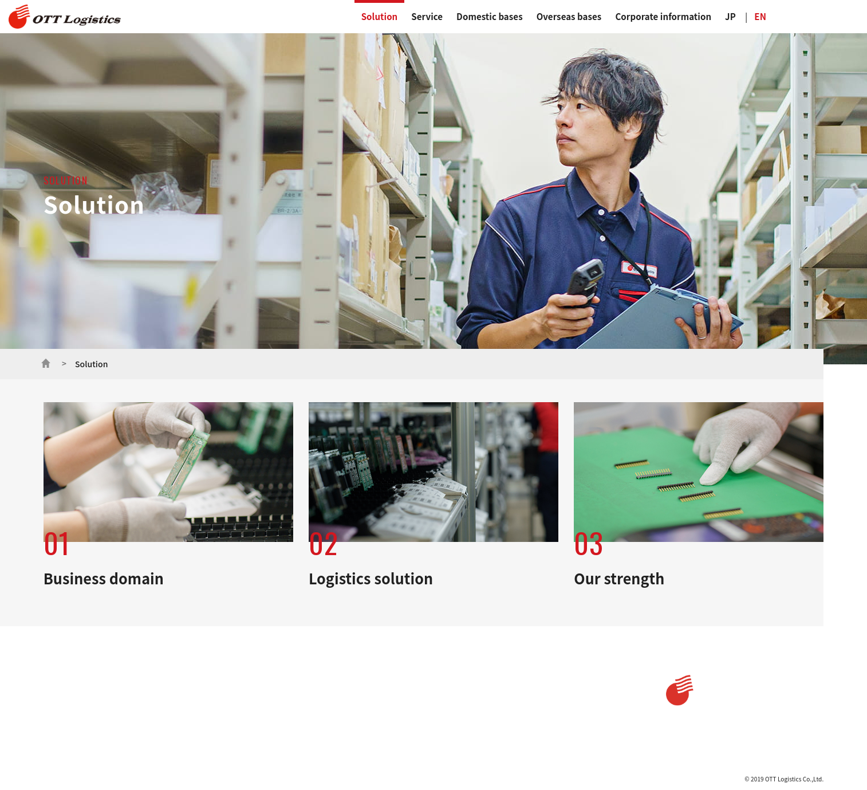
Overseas (489, 691)
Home (55, 668)
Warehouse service (226, 705)
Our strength (126, 717)
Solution (379, 16)
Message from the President (372, 705)
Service (427, 16)
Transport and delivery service (243, 689)
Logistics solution (132, 703)
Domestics (492, 668)
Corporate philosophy (363, 721)
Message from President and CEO (380, 689)
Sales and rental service (233, 721)
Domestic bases (489, 16)
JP (730, 16)
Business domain (131, 689)
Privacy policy (582, 668)
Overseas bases (569, 16)
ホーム (45, 362)
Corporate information (663, 16)
